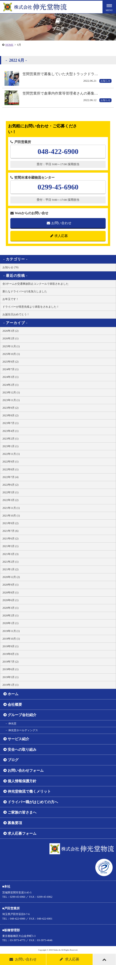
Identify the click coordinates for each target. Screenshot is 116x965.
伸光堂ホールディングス (23, 730)
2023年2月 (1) (10, 438)
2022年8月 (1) (10, 469)
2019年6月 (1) (10, 669)
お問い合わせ (59, 223)
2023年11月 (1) (11, 400)
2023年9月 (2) (10, 407)
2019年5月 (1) (10, 677)
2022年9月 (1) (10, 461)
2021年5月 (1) (10, 546)
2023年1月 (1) (10, 446)
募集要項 (15, 823)
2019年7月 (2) (10, 661)
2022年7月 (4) (10, 477)
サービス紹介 (18, 739)
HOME (9, 44)
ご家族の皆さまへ (22, 812)
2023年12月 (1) (11, 392)
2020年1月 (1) (10, 623)
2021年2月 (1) (10, 561)
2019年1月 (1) (10, 684)
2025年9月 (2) (10, 361)
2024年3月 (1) (10, 377)
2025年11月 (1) (11, 346)
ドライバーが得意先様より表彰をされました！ (30, 306)
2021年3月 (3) (10, 554)
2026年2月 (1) (10, 338)
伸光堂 (12, 723)
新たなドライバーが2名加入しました (24, 291)
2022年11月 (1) (11, 453)
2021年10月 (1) (11, 515)
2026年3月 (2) (10, 330)
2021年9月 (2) (10, 523)
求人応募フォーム (22, 833)
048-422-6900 (58, 151)
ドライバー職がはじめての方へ (33, 802)
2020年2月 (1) (10, 615)
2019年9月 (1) (10, 646)
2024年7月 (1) (10, 369)
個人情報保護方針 (22, 781)
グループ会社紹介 (22, 715)
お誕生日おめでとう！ (15, 314)
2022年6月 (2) (10, 484)
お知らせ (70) (10, 267)
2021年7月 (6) (10, 530)
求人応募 (59, 236)
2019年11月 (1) (11, 631)
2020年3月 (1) (10, 607)
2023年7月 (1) (10, 423)
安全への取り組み (22, 749)
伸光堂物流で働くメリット (29, 791)
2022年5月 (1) (10, 492)
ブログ (13, 760)
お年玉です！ (10, 299)
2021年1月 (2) (10, 569)
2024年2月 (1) (10, 384)
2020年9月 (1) (10, 584)
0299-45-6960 (58, 187)
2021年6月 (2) (10, 538)
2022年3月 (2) (10, 500)
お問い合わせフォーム (26, 770)
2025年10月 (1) (11, 354)
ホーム (13, 694)
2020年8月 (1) (10, 592)
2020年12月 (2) (11, 577)
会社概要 (15, 704)
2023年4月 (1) (10, 431)
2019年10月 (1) (11, 638)
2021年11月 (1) (11, 508)
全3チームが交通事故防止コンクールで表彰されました (35, 283)
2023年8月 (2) (10, 415)
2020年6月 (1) (10, 600)
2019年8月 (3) (10, 654)
